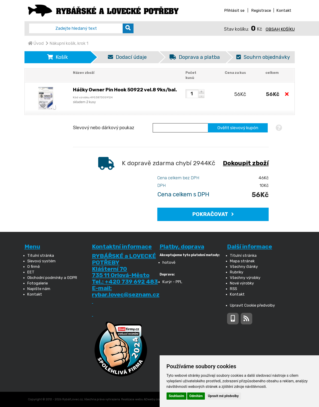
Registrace (261, 10)
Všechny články (244, 266)
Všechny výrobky (245, 277)
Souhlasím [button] (176, 396)
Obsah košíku (280, 29)
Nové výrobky (242, 283)
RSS (233, 288)
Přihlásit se (234, 10)
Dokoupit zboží (246, 163)
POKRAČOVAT (213, 214)
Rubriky (236, 272)
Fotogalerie (37, 283)
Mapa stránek (242, 261)
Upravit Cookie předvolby (252, 305)
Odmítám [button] (196, 396)
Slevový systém (41, 261)
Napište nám (38, 288)
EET (30, 272)
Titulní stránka (40, 255)
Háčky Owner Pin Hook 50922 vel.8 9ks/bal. (125, 90)
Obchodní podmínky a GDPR (52, 277)
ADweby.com (153, 399)
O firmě (33, 266)
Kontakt (283, 10)
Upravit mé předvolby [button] (223, 396)
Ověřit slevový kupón (237, 127)
